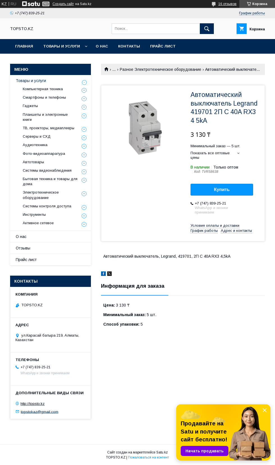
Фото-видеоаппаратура (44, 153)
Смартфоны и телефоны (44, 97)
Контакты (129, 46)
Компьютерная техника (43, 89)
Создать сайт (63, 4)
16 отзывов (227, 4)
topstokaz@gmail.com (39, 411)
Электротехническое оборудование (41, 194)
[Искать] (207, 28)
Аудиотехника (35, 145)
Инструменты (34, 214)
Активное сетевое (38, 223)
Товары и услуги (61, 46)
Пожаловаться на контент (148, 457)
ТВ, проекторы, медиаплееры (48, 128)
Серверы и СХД (37, 136)
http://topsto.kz (32, 404)
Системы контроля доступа (47, 206)
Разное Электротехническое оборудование (160, 69)
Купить (222, 189)
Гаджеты (30, 106)
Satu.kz (162, 452)
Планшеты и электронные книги (45, 117)
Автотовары (33, 162)
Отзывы (23, 248)
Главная (24, 46)
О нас (102, 46)
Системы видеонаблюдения (47, 170)
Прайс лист (163, 46)
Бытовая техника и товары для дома (50, 181)
